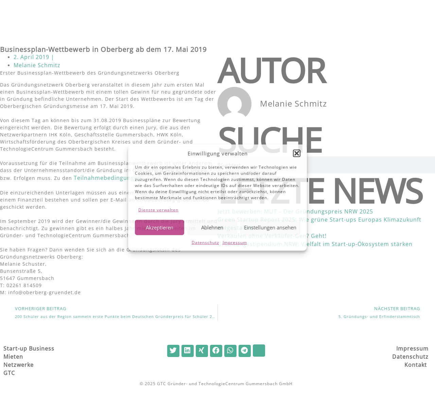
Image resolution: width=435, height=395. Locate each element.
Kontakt (416, 365)
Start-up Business (28, 348)
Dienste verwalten (158, 209)
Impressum (235, 242)
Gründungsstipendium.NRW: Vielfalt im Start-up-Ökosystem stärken (315, 244)
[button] (296, 153)
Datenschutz (205, 242)
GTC (10, 373)
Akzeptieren (159, 227)
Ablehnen (212, 227)
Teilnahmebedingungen (107, 178)
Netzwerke (18, 365)
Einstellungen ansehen (270, 227)
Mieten (13, 356)
